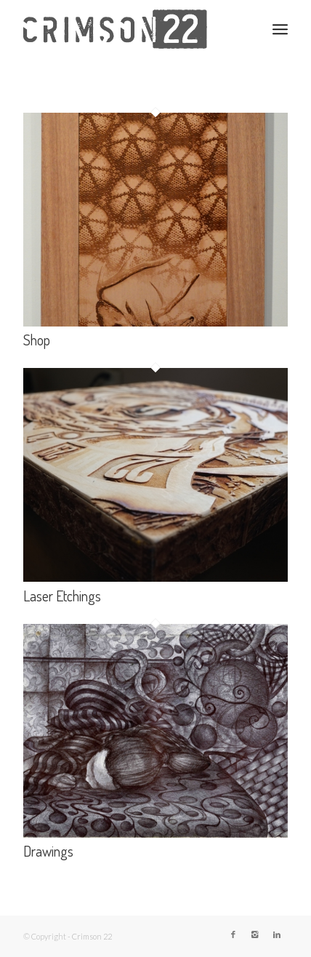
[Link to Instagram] (255, 934)
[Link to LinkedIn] (277, 934)
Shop (36, 339)
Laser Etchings (62, 595)
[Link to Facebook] (233, 934)
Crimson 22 (92, 936)
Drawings (48, 850)
